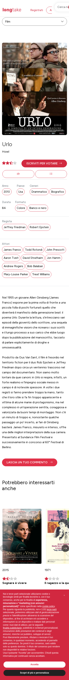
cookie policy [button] (48, 606)
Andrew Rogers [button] (13, 266)
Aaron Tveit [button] (11, 258)
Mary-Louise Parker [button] (16, 274)
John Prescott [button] (55, 249)
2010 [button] (7, 191)
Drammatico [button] (39, 191)
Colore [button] (21, 208)
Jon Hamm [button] (53, 258)
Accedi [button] (54, 10)
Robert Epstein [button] (39, 227)
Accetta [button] (34, 664)
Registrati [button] (36, 10)
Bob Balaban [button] (35, 266)
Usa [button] (20, 191)
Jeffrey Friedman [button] (15, 227)
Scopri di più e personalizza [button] (34, 673)
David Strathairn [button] (33, 258)
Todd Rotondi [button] (33, 249)
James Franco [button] (12, 249)
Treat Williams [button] (41, 274)
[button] (44, 163)
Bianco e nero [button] (37, 208)
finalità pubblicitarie (12, 628)
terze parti (52, 609)
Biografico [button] (57, 191)
